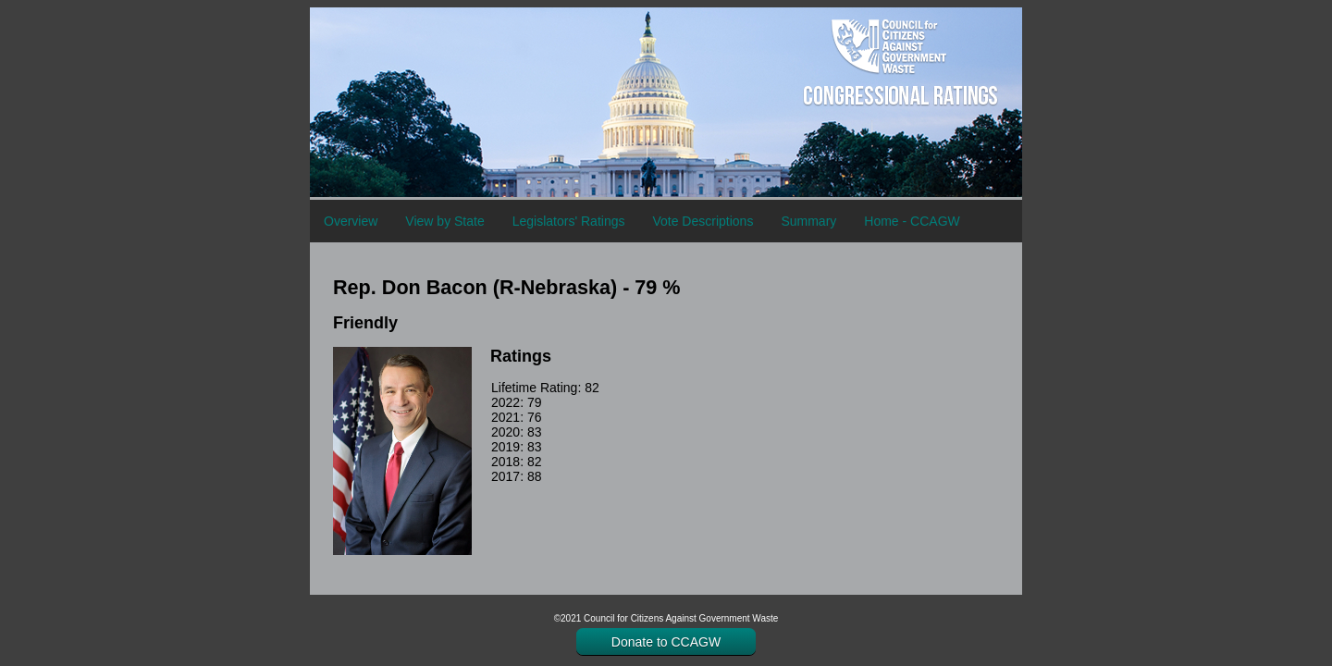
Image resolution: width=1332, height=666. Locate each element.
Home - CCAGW (911, 221)
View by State (444, 221)
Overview (350, 221)
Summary (808, 221)
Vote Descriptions (702, 221)
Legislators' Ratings (568, 221)
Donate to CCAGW (666, 642)
